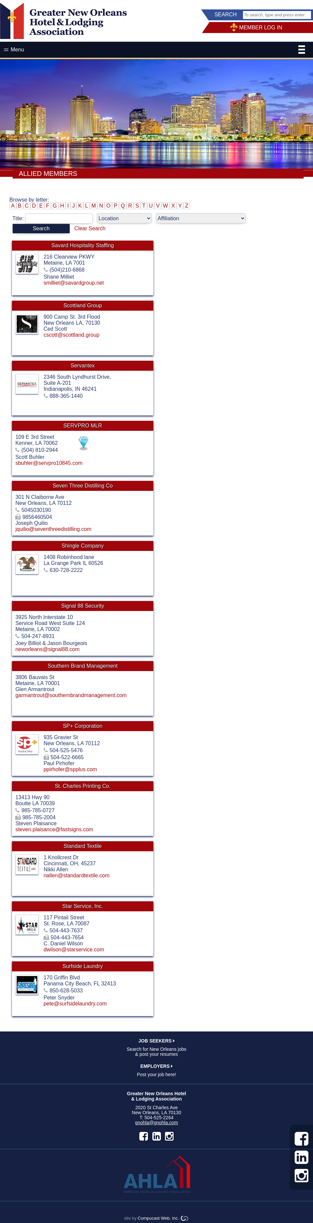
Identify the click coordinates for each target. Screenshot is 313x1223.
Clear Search (89, 228)
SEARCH (225, 14)
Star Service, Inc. (82, 906)
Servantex (83, 365)
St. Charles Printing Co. (82, 786)
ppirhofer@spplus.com (70, 769)
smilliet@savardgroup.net (74, 283)
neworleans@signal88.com (47, 649)
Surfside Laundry (83, 966)
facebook (143, 1136)
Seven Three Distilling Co (83, 486)
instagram (169, 1136)
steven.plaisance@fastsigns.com (54, 829)
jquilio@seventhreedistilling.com (53, 529)
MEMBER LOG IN (260, 27)
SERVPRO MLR (82, 425)
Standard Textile (83, 846)
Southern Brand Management (83, 666)
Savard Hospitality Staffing (82, 245)
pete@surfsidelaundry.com (75, 1003)
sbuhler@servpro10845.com (48, 463)
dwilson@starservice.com (74, 949)
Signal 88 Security (82, 606)
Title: (54, 218)
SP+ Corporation (83, 726)
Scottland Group (82, 305)
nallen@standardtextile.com (77, 875)
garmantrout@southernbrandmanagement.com (71, 695)
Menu (158, 50)
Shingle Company (83, 546)
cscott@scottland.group (71, 335)
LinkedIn (156, 1136)
